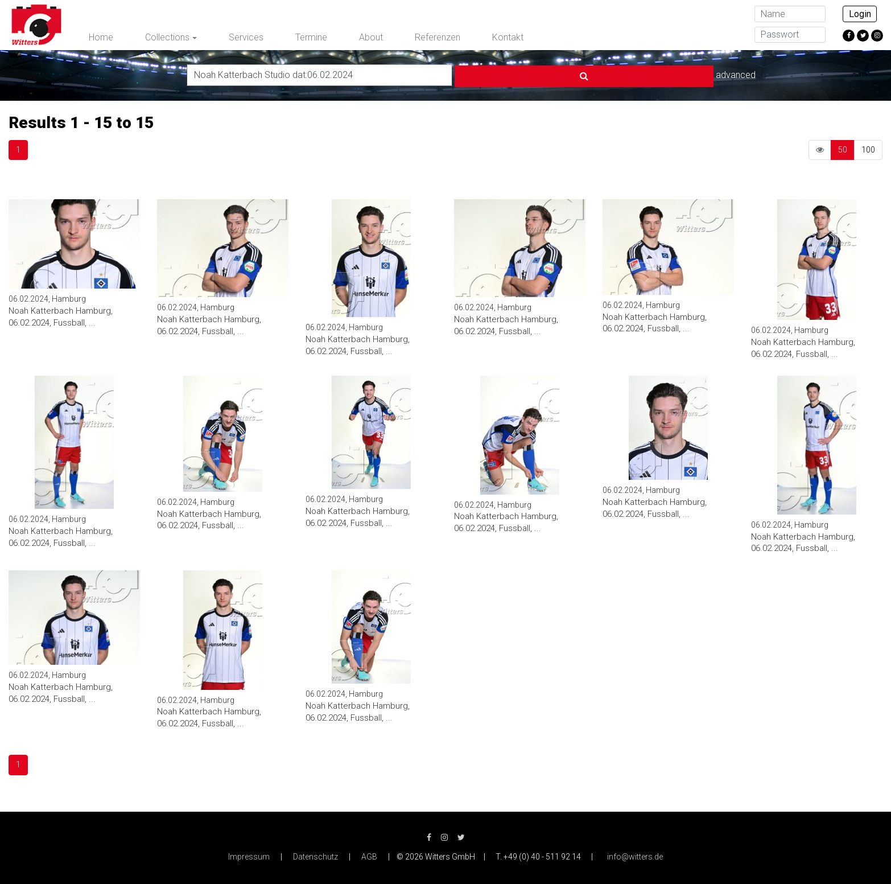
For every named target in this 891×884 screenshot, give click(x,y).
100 (868, 148)
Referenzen (437, 37)
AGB (369, 855)
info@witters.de (635, 855)
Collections (167, 37)
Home (101, 37)
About (371, 37)
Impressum (249, 855)
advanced (632, 73)
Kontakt (507, 37)
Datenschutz (315, 855)
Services (246, 37)
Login (860, 14)
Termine (311, 37)
